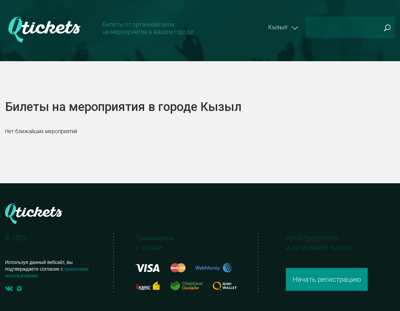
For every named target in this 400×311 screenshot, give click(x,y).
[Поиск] (350, 27)
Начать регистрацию (327, 279)
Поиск (387, 28)
